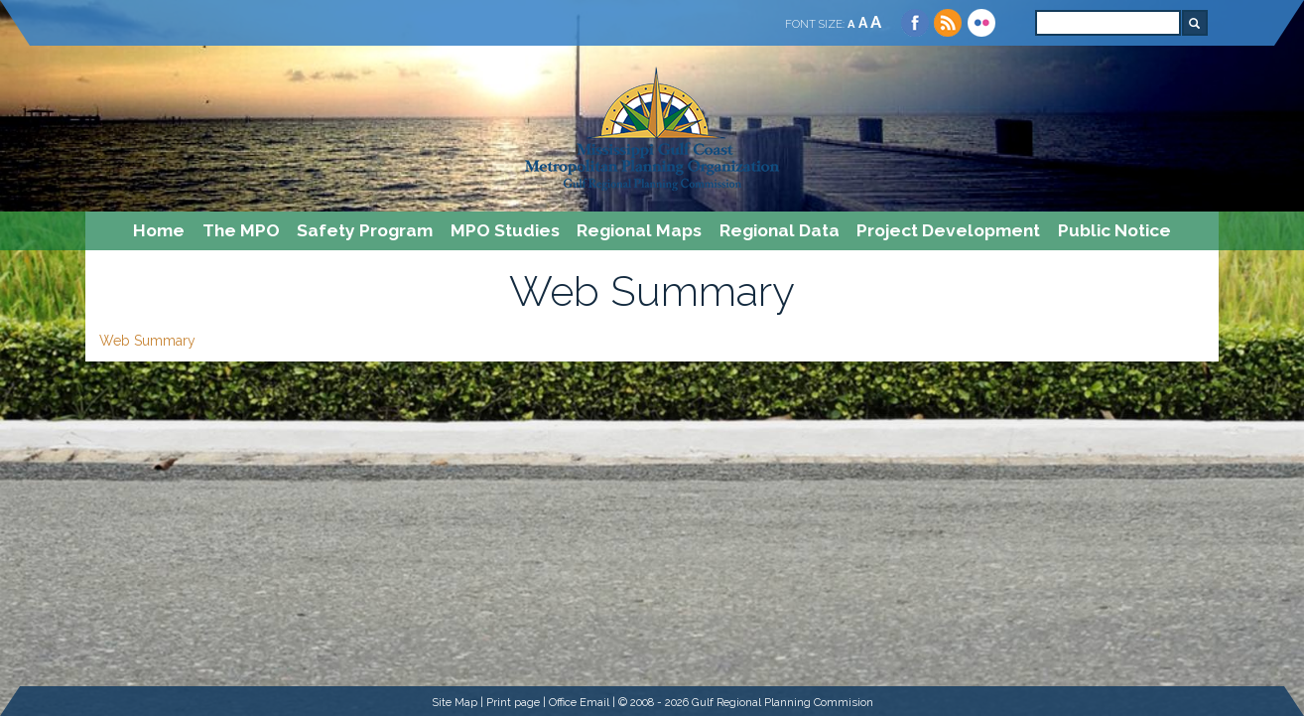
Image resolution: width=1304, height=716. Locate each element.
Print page (513, 702)
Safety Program (365, 230)
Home (159, 230)
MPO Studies (505, 230)
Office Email (579, 702)
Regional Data (779, 230)
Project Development (948, 230)
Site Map (454, 702)
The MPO (241, 230)
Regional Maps (639, 230)
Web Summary (147, 341)
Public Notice (1114, 230)
